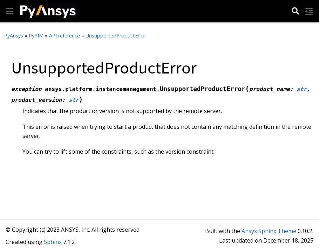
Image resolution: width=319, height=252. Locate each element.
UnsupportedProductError (116, 35)
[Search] (295, 11)
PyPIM (36, 35)
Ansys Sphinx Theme (269, 231)
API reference (64, 35)
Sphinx (53, 242)
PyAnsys (13, 35)
